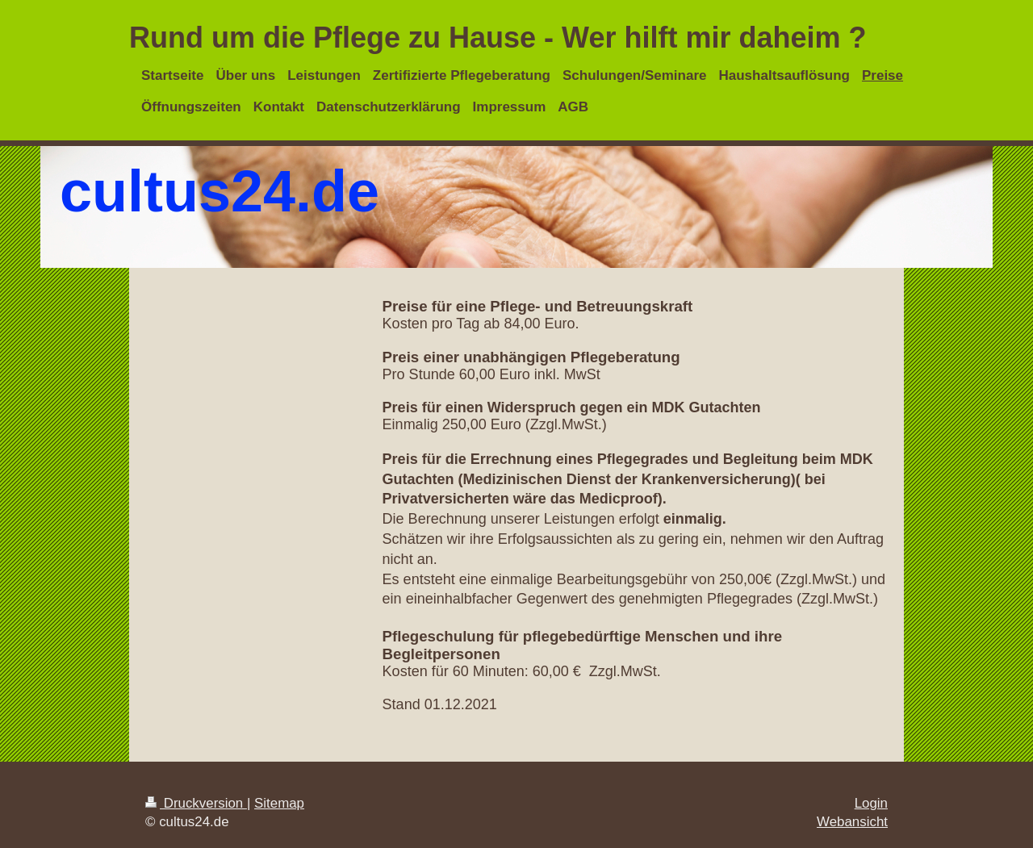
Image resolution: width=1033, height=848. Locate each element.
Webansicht (852, 821)
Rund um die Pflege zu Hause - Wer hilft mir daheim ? (497, 37)
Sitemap (279, 803)
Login (871, 803)
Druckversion (196, 803)
